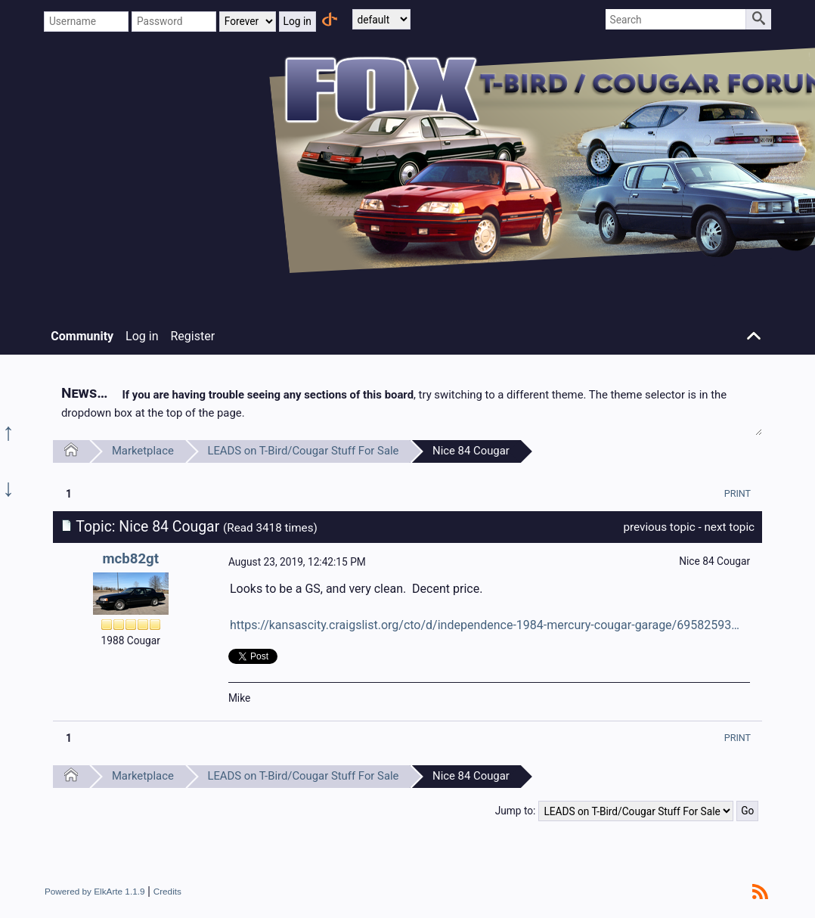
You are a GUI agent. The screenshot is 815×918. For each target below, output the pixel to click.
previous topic (659, 527)
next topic (729, 527)
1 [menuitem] (69, 494)
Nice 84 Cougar (471, 450)
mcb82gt (130, 558)
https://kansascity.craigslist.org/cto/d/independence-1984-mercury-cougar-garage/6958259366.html (487, 625)
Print (737, 493)
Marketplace (143, 450)
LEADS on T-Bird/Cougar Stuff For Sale (302, 450)
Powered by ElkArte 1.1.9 (95, 891)
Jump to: (515, 811)
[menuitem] (737, 493)
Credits (167, 891)
